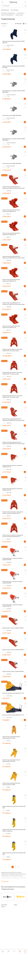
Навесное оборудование (7, 15)
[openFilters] (18, 23)
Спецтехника (20, 13)
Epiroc (15, 905)
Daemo (3, 906)
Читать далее (5, 881)
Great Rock (4, 905)
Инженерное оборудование (8, 13)
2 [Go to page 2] (15, 867)
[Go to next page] (18, 867)
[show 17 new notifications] (25, 30)
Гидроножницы (19, 15)
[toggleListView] (24, 24)
